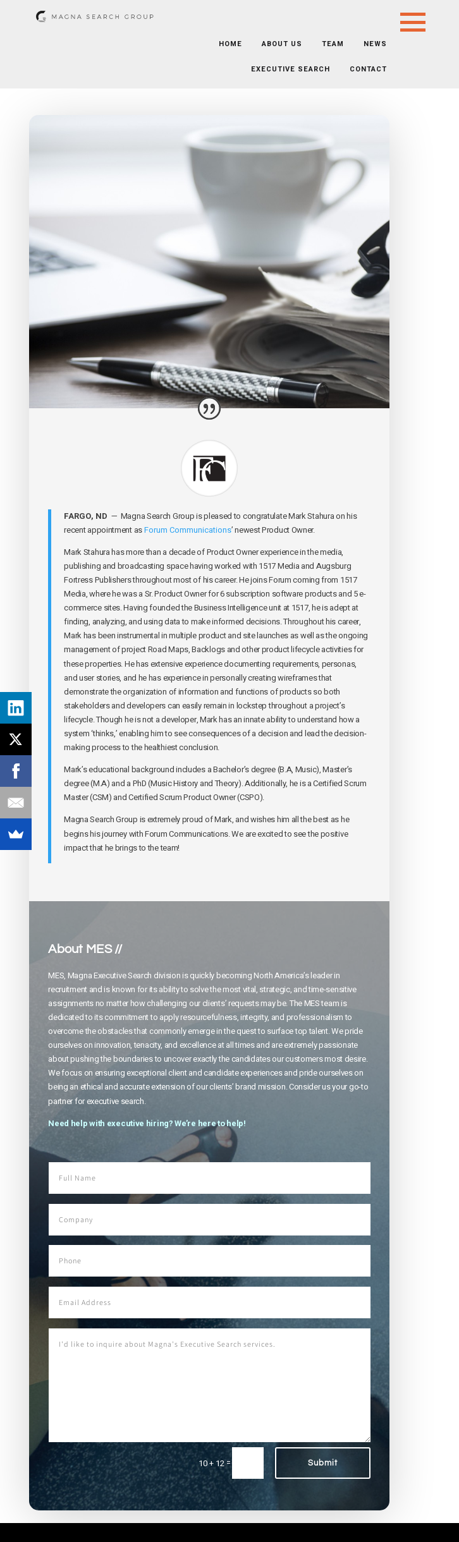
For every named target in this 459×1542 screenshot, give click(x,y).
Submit (323, 1463)
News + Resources (133, 91)
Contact (368, 69)
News (375, 44)
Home (230, 44)
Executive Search (290, 69)
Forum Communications (187, 530)
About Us (282, 44)
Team (333, 44)
